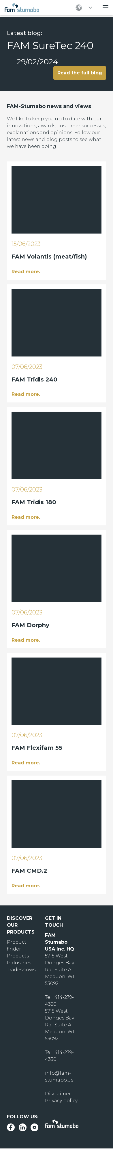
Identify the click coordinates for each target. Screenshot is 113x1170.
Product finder (17, 945)
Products (18, 956)
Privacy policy (61, 1100)
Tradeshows (21, 969)
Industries (19, 962)
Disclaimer (58, 1093)
